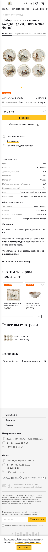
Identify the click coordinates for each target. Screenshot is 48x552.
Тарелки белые (10, 361)
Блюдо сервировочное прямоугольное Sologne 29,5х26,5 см (13, 304)
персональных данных (34, 525)
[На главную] (10, 3)
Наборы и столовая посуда (34, 218)
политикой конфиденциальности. (28, 543)
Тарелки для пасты (31, 361)
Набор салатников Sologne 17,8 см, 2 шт (33, 304)
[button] (23, 87)
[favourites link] (36, 3)
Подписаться (37, 519)
